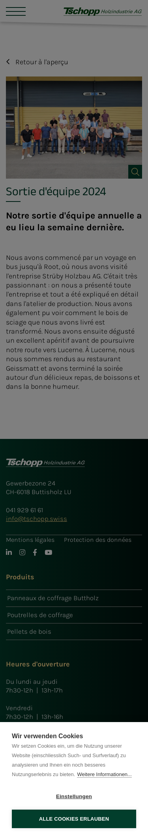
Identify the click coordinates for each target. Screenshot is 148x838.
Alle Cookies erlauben (74, 819)
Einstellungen (74, 796)
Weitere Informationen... (104, 774)
